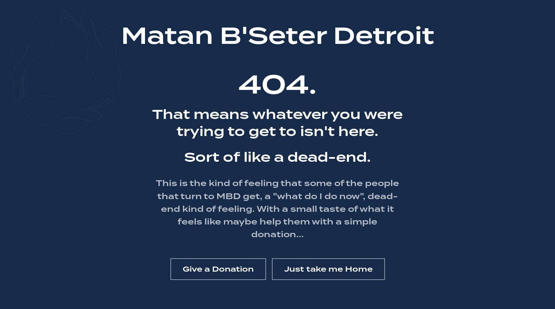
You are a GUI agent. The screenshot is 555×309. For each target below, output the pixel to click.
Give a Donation (218, 269)
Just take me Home (328, 269)
